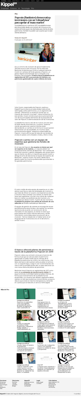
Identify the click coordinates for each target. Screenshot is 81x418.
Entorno (13, 8)
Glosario (14, 406)
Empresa (3, 404)
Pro (32, 8)
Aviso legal (39, 404)
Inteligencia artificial (23, 322)
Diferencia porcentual (52, 406)
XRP (22, 0)
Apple (37, 0)
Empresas (5, 8)
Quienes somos (29, 404)
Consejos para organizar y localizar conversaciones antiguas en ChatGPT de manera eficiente (46, 391)
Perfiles (14, 404)
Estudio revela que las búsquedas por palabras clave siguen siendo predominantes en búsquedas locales (66, 391)
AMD (42, 0)
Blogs (14, 408)
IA (19, 8)
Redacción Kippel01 (21, 60)
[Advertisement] (40, 23)
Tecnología (25, 8)
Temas (14, 405)
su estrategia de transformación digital (35, 294)
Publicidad (27, 406)
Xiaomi (33, 0)
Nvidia (9, 0)
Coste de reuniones (52, 408)
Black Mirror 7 (15, 0)
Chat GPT (40, 322)
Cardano (27, 0)
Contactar (27, 408)
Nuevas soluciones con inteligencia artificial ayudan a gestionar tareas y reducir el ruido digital (67, 348)
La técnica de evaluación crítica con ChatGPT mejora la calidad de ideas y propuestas (46, 369)
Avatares (2, 409)
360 (1, 410)
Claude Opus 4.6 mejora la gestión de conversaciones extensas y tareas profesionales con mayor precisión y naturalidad (25, 370)
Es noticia (3, 0)
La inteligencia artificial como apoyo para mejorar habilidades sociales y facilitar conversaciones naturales (46, 348)
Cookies (38, 405)
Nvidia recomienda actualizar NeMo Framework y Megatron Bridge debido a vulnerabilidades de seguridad (25, 349)
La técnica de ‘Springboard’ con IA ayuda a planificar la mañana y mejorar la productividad (65, 327)
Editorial (27, 405)
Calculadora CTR (54, 404)
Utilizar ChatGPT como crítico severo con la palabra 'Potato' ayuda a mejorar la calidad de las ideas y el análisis (25, 391)
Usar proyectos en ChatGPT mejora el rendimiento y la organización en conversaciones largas (45, 327)
